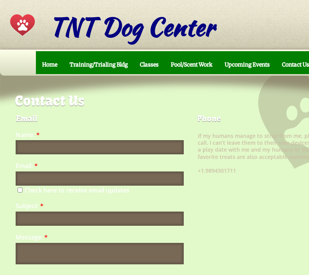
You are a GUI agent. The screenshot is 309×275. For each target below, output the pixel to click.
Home (49, 64)
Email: (27, 166)
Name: (28, 135)
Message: (32, 237)
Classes (149, 64)
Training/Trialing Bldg (99, 64)
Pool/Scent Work (191, 64)
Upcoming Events (247, 64)
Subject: (30, 206)
